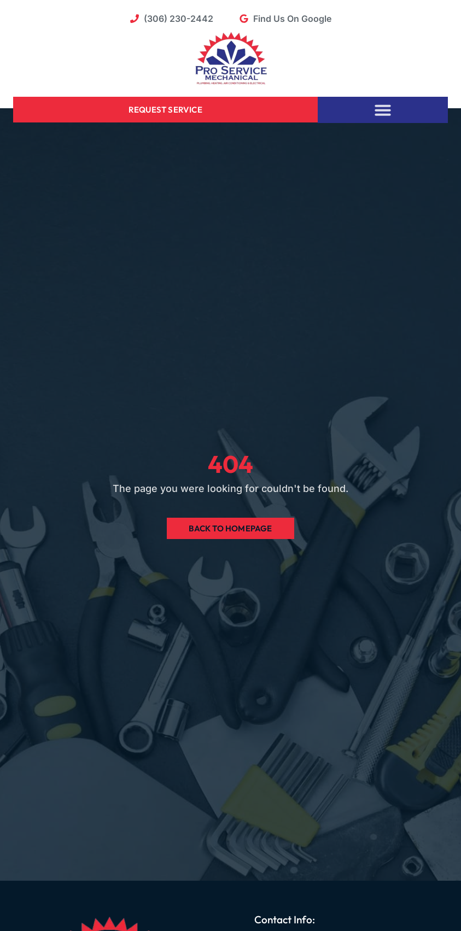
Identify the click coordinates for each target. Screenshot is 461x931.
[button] (383, 110)
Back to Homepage (230, 528)
